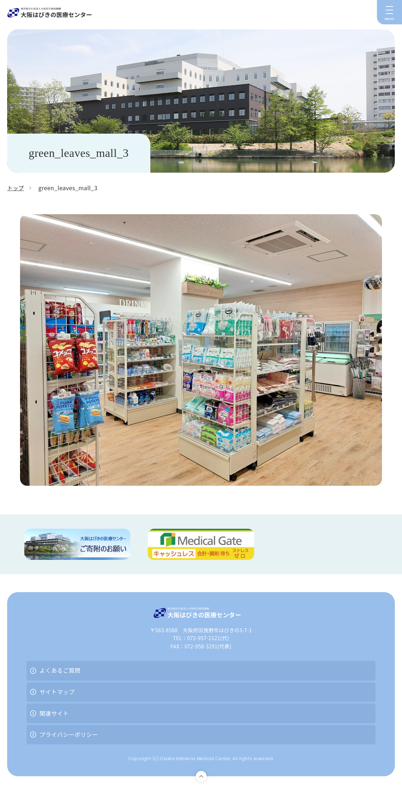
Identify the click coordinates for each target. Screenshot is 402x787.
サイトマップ (56, 691)
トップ (16, 187)
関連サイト (54, 713)
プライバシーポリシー (68, 734)
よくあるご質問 (60, 670)
